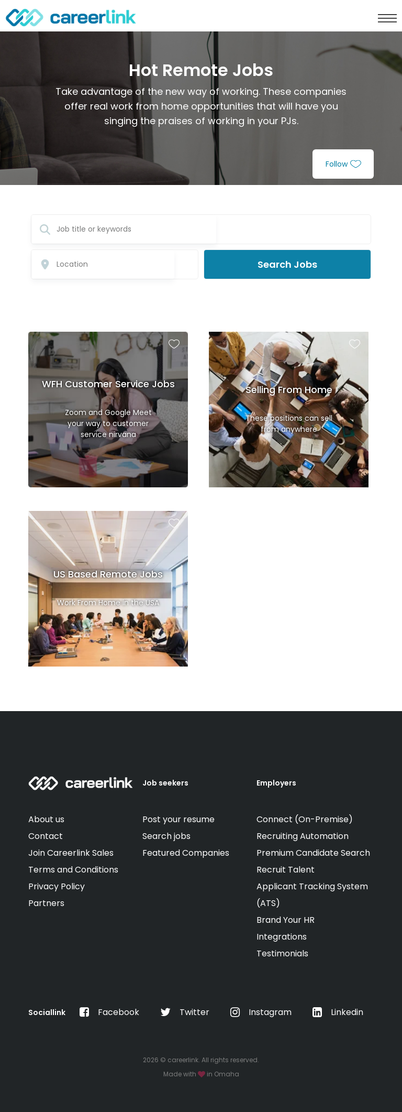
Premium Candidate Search (313, 853)
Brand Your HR (285, 920)
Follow (343, 164)
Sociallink (46, 1012)
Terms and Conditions (73, 870)
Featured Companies (185, 853)
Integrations (281, 937)
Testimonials (282, 953)
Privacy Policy (56, 886)
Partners (46, 903)
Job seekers (165, 783)
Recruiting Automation (302, 836)
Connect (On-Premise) (304, 819)
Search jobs (166, 836)
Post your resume (178, 819)
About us (46, 819)
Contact (45, 836)
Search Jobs (287, 264)
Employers (276, 783)
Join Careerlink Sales (71, 853)
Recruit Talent (285, 870)
